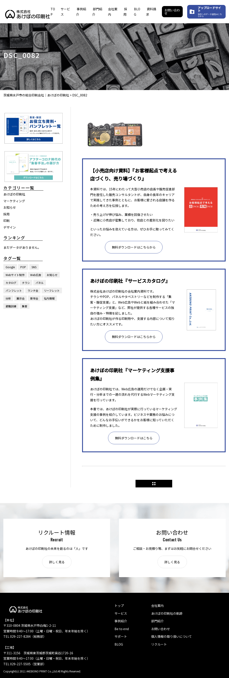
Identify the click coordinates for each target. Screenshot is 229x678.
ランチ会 (33, 290)
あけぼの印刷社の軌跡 (166, 613)
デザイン (9, 227)
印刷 (6, 220)
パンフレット (14, 290)
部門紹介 (157, 621)
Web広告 (35, 275)
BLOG (118, 644)
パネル (40, 283)
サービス (120, 613)
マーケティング (14, 201)
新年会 (34, 298)
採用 (6, 214)
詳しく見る (57, 562)
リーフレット (52, 290)
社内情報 (49, 298)
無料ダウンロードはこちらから (134, 247)
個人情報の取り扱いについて (171, 636)
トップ (119, 605)
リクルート (159, 644)
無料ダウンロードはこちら (134, 438)
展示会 (21, 298)
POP (23, 267)
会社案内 (157, 605)
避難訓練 (11, 306)
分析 (8, 298)
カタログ (11, 283)
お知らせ (9, 207)
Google (10, 267)
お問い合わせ (172, 11)
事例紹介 (120, 621)
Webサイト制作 (15, 275)
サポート (120, 636)
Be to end (121, 629)
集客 (24, 306)
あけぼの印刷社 (14, 194)
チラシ (26, 283)
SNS (34, 267)
